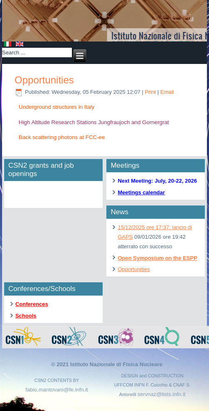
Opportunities (44, 80)
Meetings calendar (141, 192)
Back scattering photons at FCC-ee (62, 137)
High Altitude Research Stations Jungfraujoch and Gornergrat (94, 122)
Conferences (31, 304)
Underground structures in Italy (56, 107)
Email (167, 92)
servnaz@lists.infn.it (162, 394)
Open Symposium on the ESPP (157, 258)
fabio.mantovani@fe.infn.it (56, 390)
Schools (26, 316)
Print (151, 92)
